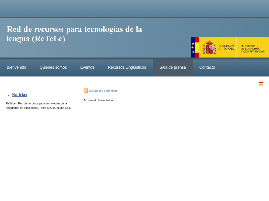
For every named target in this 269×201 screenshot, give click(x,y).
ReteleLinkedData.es (77, 38)
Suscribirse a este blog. (103, 90)
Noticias (19, 94)
